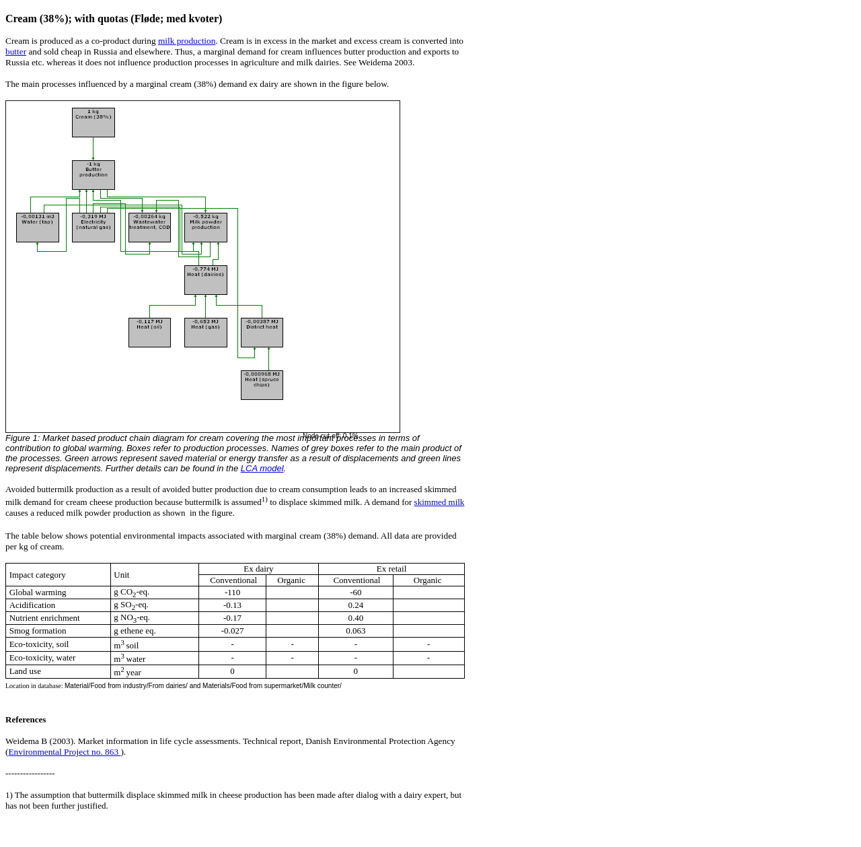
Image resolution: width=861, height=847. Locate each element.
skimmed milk (439, 502)
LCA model (262, 468)
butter (15, 51)
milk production (187, 41)
